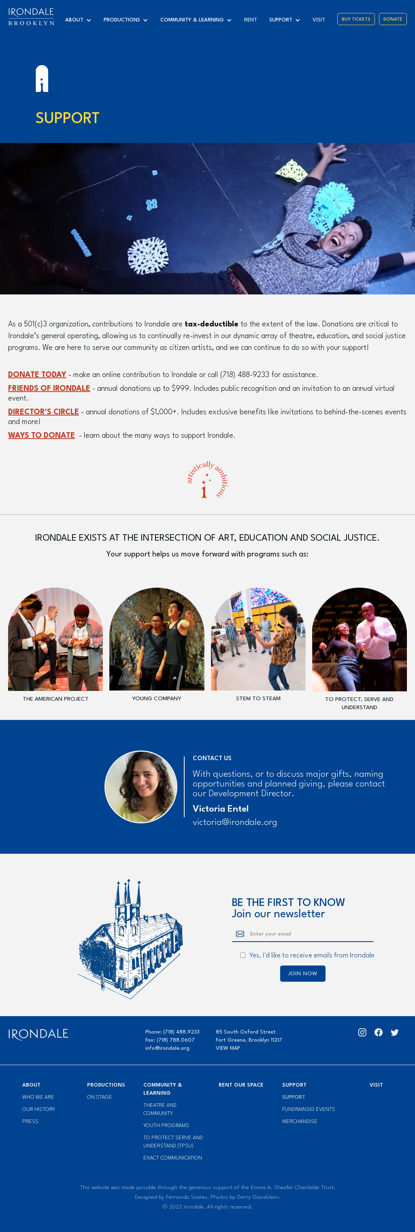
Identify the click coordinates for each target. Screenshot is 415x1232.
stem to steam (258, 698)
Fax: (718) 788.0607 (170, 1040)
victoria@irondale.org (235, 822)
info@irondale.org (167, 1048)
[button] (80, 20)
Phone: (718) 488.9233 (172, 1032)
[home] (31, 17)
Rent (250, 20)
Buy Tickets (356, 19)
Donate (392, 19)
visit (319, 20)
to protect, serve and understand (359, 703)
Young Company (156, 698)
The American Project (56, 699)
